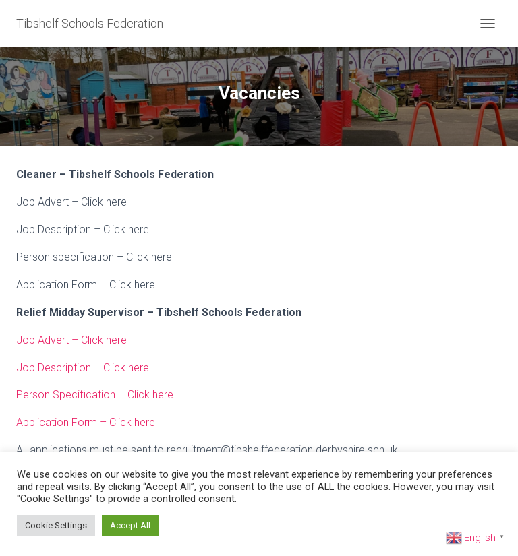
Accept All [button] (130, 525)
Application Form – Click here (85, 422)
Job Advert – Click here (71, 340)
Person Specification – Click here (94, 394)
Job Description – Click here (82, 367)
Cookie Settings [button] (56, 525)
